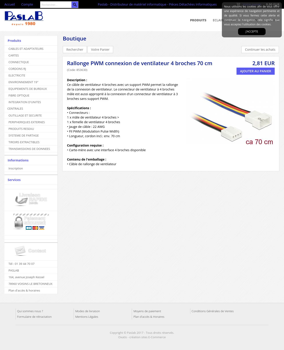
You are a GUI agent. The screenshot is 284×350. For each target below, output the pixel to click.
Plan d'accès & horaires (24, 290)
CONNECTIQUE (18, 62)
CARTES (13, 55)
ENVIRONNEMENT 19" (23, 82)
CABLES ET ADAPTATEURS (25, 49)
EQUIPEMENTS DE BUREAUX (27, 89)
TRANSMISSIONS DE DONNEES (29, 149)
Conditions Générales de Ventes (213, 311)
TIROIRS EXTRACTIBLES (23, 142)
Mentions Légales (86, 317)
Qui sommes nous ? (30, 311)
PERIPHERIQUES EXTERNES (26, 122)
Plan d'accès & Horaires (148, 317)
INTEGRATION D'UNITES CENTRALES (24, 105)
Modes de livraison (87, 311)
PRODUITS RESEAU (21, 129)
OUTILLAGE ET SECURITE (25, 115)
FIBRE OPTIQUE (18, 95)
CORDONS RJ (17, 69)
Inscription (15, 168)
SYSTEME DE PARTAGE (23, 135)
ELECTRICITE (16, 75)
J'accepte (252, 31)
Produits (198, 20)
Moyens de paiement (147, 311)
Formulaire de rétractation (34, 317)
